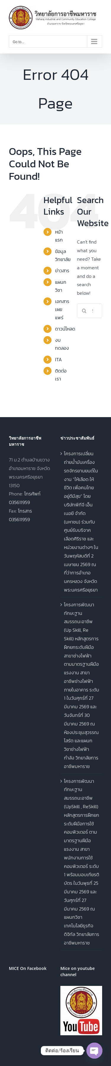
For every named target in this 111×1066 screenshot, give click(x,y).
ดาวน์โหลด (65, 328)
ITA (58, 359)
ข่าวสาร (62, 270)
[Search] (84, 310)
